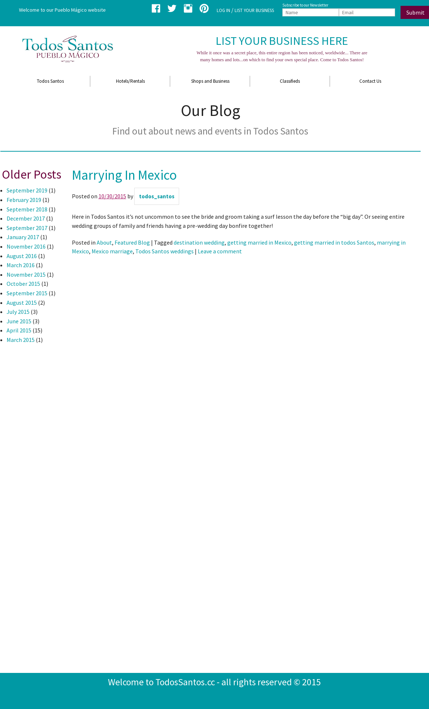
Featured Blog (132, 242)
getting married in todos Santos (334, 242)
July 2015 (18, 311)
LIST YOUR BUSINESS (254, 10)
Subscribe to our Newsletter (305, 5)
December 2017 (26, 218)
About (104, 242)
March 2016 (21, 265)
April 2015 (19, 330)
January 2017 (23, 237)
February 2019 (24, 199)
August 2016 (22, 256)
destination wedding (199, 242)
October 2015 (23, 283)
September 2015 (27, 293)
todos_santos (156, 196)
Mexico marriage (112, 251)
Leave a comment (220, 251)
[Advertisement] (29, 468)
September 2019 (27, 190)
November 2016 (26, 246)
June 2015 (19, 321)
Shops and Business (210, 81)
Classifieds (290, 81)
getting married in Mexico (259, 242)
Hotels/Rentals (130, 81)
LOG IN (223, 10)
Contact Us (370, 81)
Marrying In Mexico (124, 175)
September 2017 (27, 227)
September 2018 (27, 209)
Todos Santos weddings (164, 251)
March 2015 (21, 339)
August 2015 (22, 302)
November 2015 (26, 274)
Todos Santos (50, 81)
